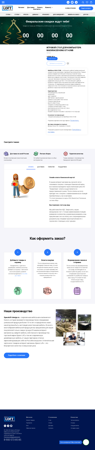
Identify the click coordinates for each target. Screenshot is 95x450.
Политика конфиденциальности (12, 437)
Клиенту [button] (48, 7)
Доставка (30, 7)
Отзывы (73, 423)
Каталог (21, 7)
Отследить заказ (75, 428)
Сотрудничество (75, 425)
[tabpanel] (47, 198)
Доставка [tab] (40, 167)
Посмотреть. (74, 120)
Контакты (37, 9)
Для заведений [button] (58, 14)
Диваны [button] (35, 14)
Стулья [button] (16, 14)
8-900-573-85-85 (12, 439)
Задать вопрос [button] (52, 58)
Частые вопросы (75, 420)
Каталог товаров (30, 420)
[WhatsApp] (72, 3)
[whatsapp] (11, 426)
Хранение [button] (45, 14)
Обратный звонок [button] (30, 428)
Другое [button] (85, 14)
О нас (49, 420)
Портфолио (29, 423)
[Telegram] (76, 3)
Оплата (39, 7)
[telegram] (8, 426)
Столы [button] (8, 14)
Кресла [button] (25, 14)
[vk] (5, 426)
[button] (83, 2)
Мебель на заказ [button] (73, 14)
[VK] (68, 3)
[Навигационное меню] (3, 2)
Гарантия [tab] (51, 167)
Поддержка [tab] (62, 167)
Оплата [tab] (30, 167)
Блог (27, 425)
